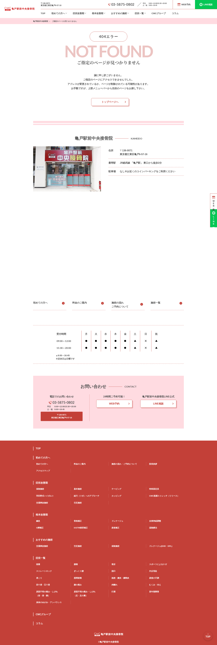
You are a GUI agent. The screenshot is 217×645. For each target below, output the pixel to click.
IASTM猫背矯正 (81, 528)
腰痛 (76, 564)
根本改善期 (97, 13)
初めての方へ (58, 13)
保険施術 (40, 489)
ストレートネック (44, 571)
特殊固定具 (154, 489)
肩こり (39, 578)
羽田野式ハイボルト (45, 496)
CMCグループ (159, 13)
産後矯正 (115, 528)
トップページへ (110, 102)
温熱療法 (153, 528)
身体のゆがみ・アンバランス (49, 602)
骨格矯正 (78, 521)
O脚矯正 (40, 528)
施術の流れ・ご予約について (124, 464)
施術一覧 (155, 302)
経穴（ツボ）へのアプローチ (86, 496)
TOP (43, 13)
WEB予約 (114, 403)
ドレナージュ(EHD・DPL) (160, 546)
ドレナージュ (117, 521)
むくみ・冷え (155, 585)
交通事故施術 (42, 503)
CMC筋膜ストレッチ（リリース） (164, 496)
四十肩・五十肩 (43, 585)
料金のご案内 (79, 302)
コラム (175, 13)
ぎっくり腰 (79, 571)
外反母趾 (153, 571)
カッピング (116, 496)
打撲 (113, 592)
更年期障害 (154, 592)
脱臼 (113, 571)
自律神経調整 (155, 521)
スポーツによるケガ (158, 564)
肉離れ (114, 585)
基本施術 (78, 489)
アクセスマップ (43, 471)
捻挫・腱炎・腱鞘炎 (120, 578)
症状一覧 (139, 13)
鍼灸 (38, 521)
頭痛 (38, 564)
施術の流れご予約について (120, 304)
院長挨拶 (153, 464)
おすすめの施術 (119, 13)
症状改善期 (78, 13)
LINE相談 (158, 403)
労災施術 (78, 503)
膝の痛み (78, 585)
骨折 (113, 564)
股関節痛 (78, 578)
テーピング (116, 489)
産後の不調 (154, 578)
